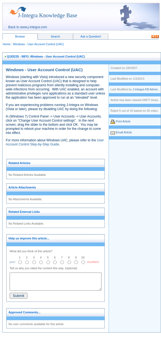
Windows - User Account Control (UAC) (38, 44)
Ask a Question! (90, 36)
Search (55, 36)
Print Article (123, 121)
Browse (20, 36)
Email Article (124, 132)
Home (6, 44)
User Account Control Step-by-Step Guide (55, 142)
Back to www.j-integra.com (27, 27)
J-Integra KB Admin (145, 89)
